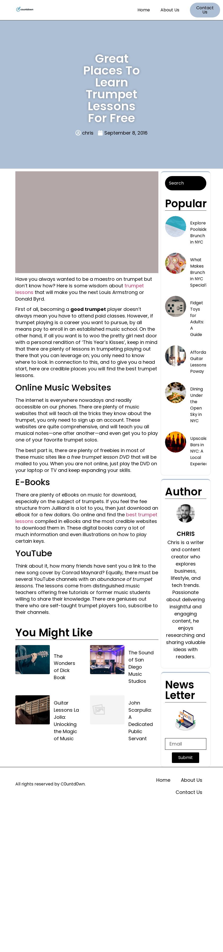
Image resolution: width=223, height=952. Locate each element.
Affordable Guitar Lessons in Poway (201, 361)
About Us (169, 10)
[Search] (186, 183)
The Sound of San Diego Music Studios (141, 666)
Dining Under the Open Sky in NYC (196, 405)
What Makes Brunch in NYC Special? (199, 272)
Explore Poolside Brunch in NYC (198, 232)
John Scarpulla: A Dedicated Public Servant (140, 721)
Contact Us (189, 792)
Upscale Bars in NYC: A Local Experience (201, 451)
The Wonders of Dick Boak (64, 667)
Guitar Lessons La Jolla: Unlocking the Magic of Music (66, 721)
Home (143, 10)
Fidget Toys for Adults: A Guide (197, 319)
